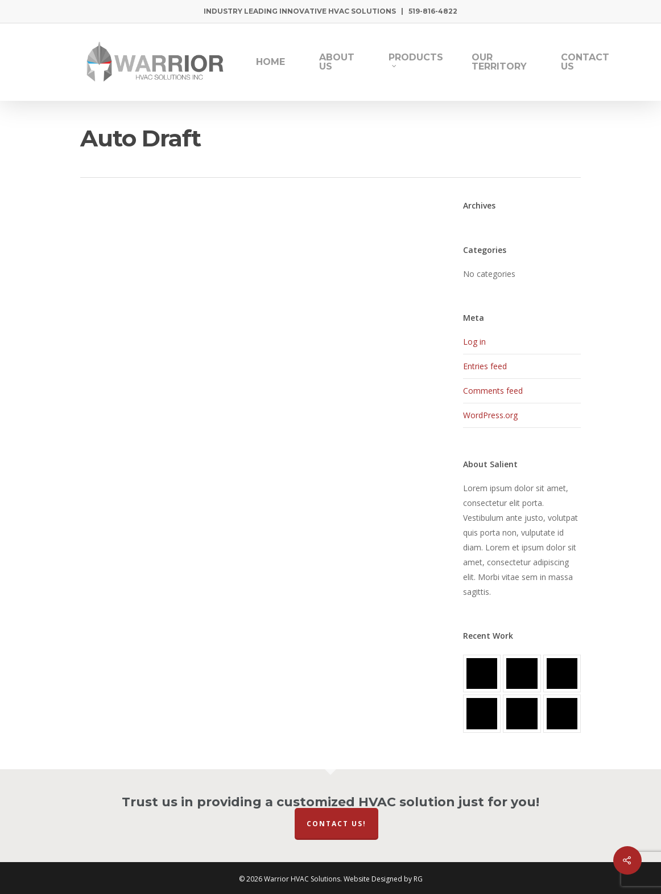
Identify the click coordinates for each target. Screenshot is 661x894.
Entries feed (485, 366)
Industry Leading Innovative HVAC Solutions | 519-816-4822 (330, 11)
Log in (474, 341)
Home (270, 62)
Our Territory (499, 62)
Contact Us (585, 62)
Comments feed (493, 390)
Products (416, 60)
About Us (336, 62)
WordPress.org (490, 415)
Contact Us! (336, 823)
